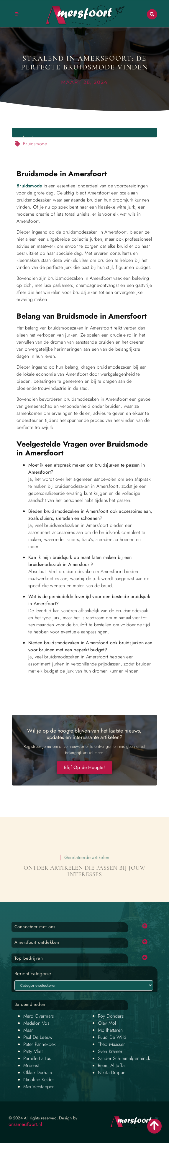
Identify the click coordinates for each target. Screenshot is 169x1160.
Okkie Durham (37, 1072)
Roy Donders (111, 1016)
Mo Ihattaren (110, 1030)
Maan (28, 1030)
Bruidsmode (29, 185)
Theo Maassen (112, 1044)
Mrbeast (31, 1065)
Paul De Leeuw (38, 1037)
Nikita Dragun (112, 1072)
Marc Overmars (38, 1016)
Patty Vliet (33, 1051)
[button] (152, 14)
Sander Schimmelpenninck (124, 1058)
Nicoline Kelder (38, 1079)
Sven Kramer (110, 1051)
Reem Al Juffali (112, 1065)
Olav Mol (107, 1023)
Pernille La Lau (37, 1058)
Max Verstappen (39, 1086)
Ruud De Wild (112, 1037)
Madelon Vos (36, 1023)
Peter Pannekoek (39, 1044)
